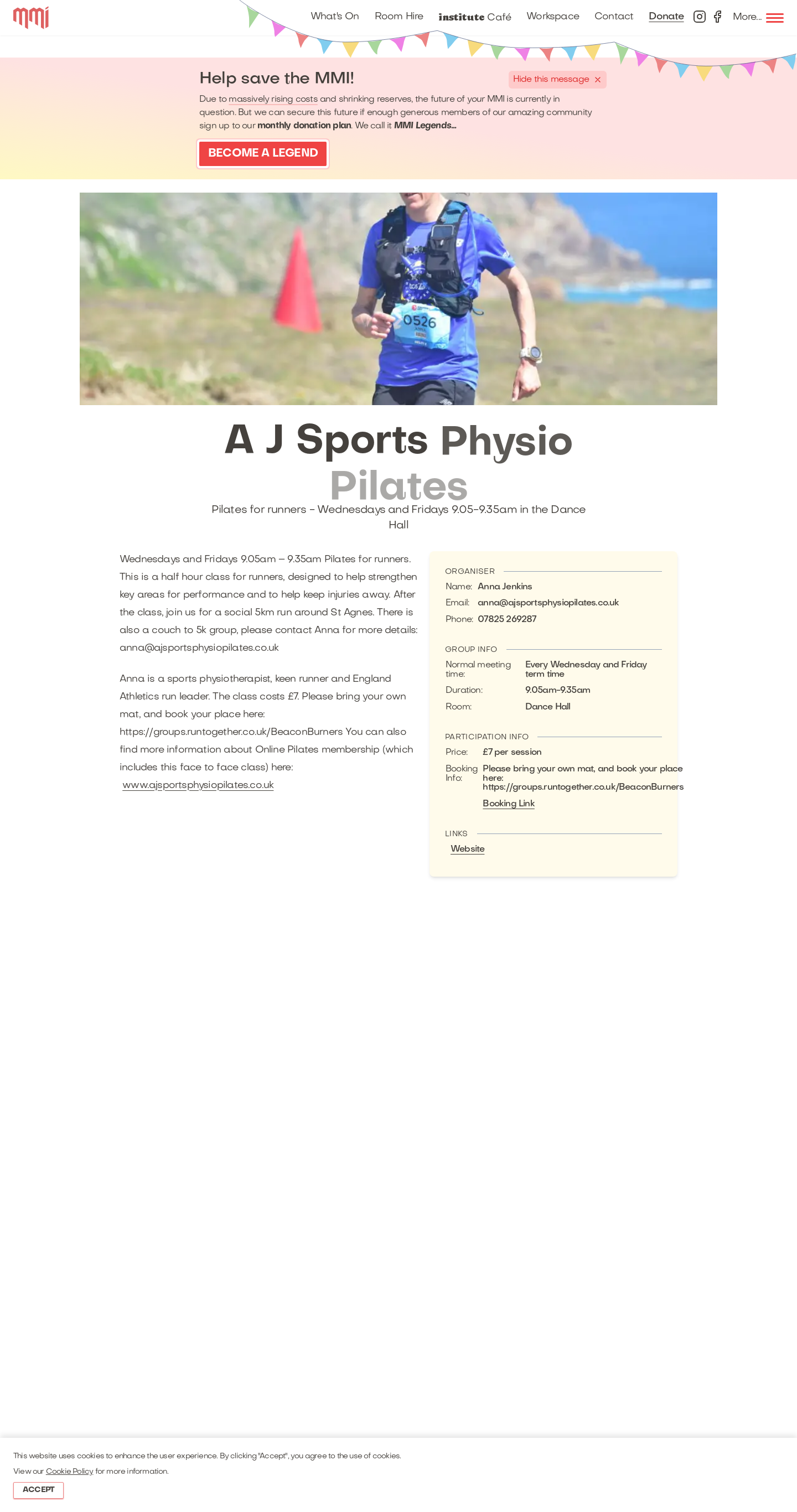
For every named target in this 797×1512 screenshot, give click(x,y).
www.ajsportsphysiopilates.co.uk (197, 785)
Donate (666, 17)
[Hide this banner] (558, 80)
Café (474, 17)
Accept (38, 1490)
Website (467, 849)
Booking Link (508, 804)
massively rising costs (273, 99)
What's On (334, 17)
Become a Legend (263, 153)
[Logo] (31, 17)
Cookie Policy (70, 1471)
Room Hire (399, 17)
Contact (613, 17)
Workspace (552, 17)
